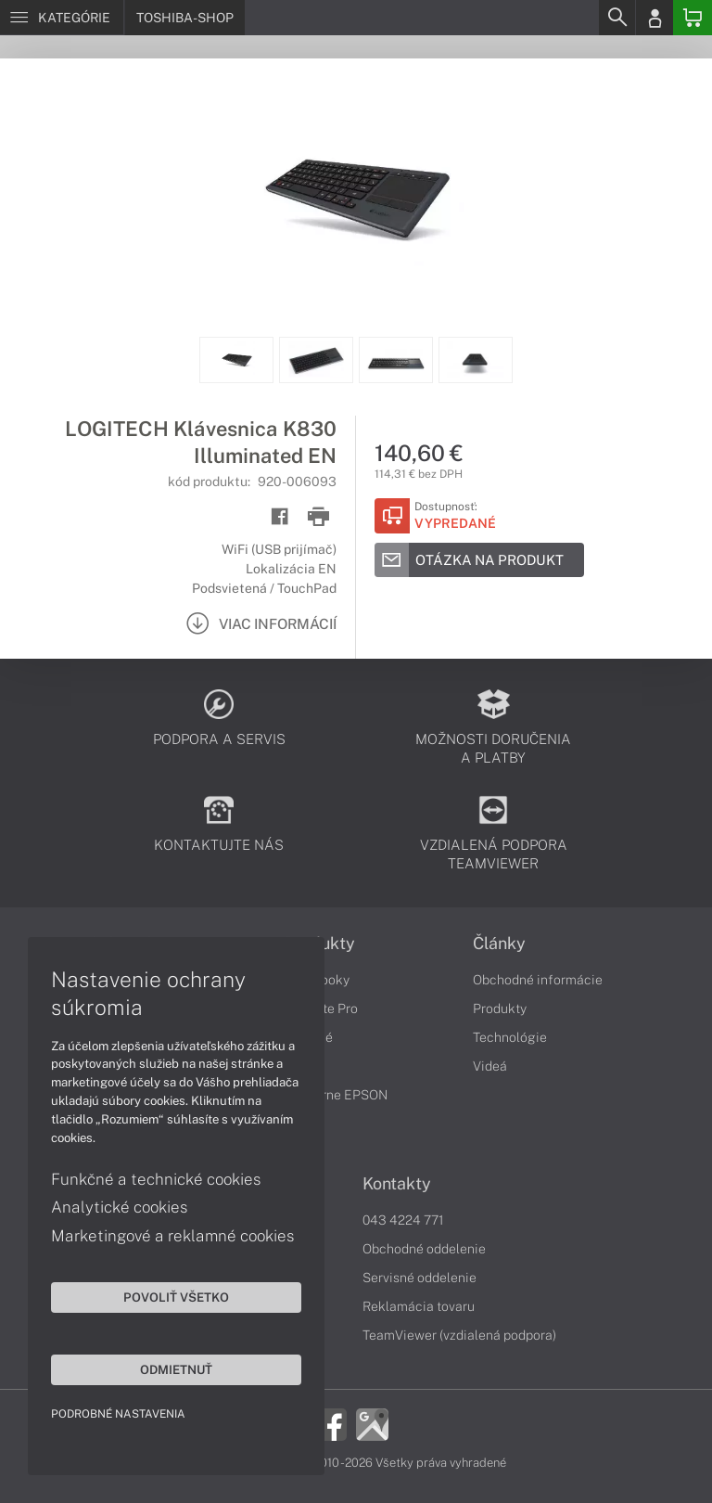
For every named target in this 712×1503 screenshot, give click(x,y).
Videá (490, 1066)
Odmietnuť (176, 1369)
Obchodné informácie (538, 979)
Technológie (510, 1037)
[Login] (654, 17)
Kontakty (396, 1183)
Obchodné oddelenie (424, 1248)
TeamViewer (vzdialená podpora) (459, 1335)
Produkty (500, 1008)
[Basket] (692, 17)
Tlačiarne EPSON (336, 1094)
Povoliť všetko (176, 1297)
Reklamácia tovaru (418, 1306)
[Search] (616, 17)
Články (499, 943)
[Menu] (61, 17)
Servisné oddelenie (419, 1277)
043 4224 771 (403, 1220)
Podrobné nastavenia (118, 1413)
